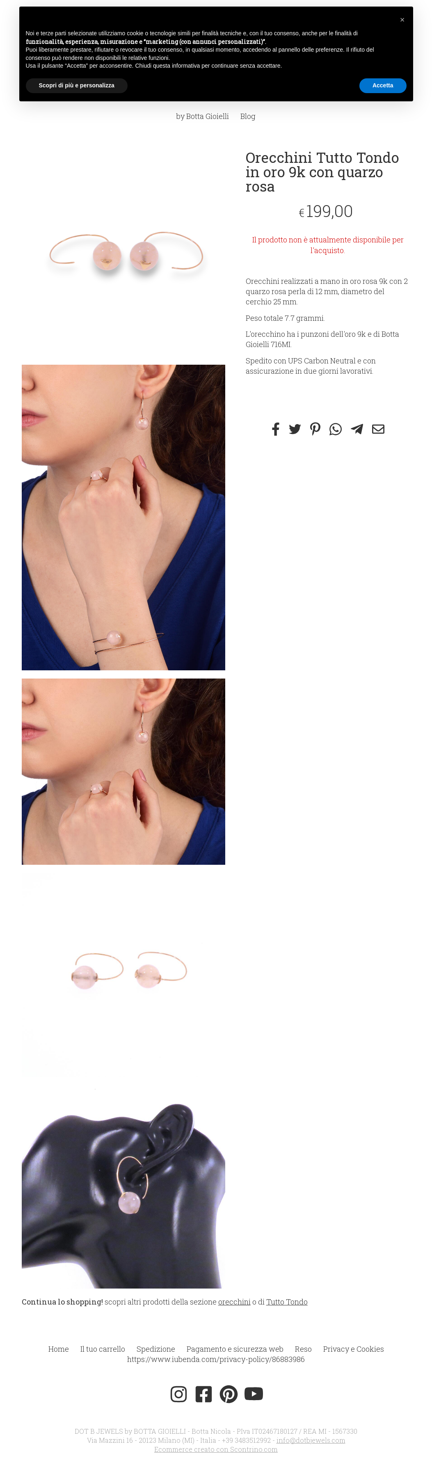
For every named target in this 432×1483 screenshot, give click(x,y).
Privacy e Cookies (353, 1349)
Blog (248, 116)
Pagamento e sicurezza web (235, 1349)
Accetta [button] (383, 85)
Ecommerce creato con (216, 1449)
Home (58, 1349)
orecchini (234, 1302)
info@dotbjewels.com (311, 1440)
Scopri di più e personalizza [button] (76, 85)
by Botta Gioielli (202, 116)
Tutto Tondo (287, 1302)
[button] (402, 19)
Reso (303, 1349)
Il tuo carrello (102, 1349)
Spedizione (156, 1349)
